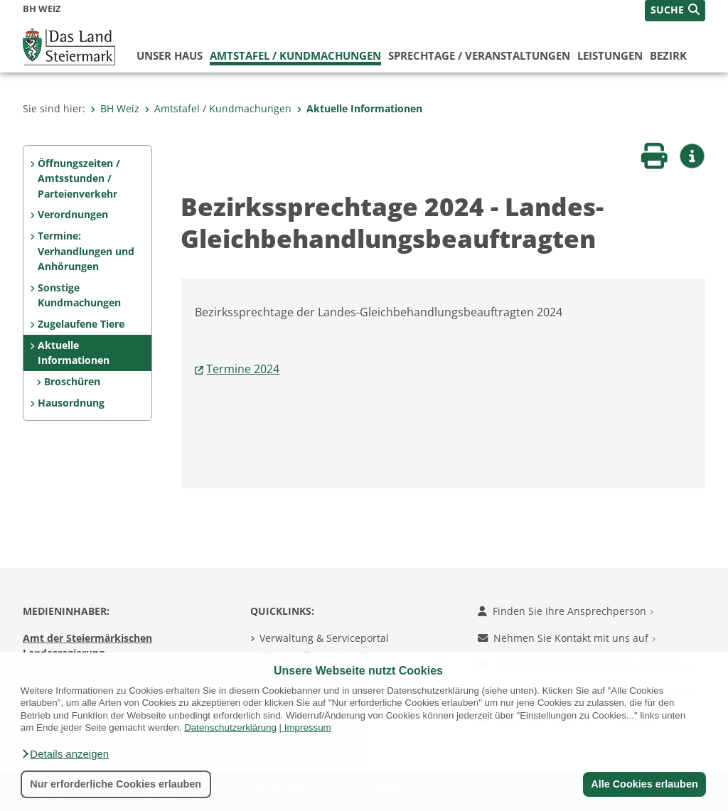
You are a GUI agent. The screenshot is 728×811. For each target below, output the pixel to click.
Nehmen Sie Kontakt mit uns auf (566, 638)
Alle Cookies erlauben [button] (644, 784)
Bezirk (668, 55)
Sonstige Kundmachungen (79, 295)
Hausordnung (71, 402)
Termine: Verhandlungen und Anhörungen (86, 251)
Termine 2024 (242, 369)
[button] (65, 754)
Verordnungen (73, 214)
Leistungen (610, 55)
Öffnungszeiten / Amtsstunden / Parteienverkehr (79, 178)
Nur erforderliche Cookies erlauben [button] (115, 784)
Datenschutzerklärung (230, 727)
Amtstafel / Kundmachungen (295, 55)
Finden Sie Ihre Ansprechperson (565, 611)
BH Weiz (114, 108)
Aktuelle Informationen (359, 108)
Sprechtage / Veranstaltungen (479, 55)
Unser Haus (169, 55)
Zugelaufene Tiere (81, 324)
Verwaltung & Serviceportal (324, 638)
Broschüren (72, 381)
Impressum (307, 727)
